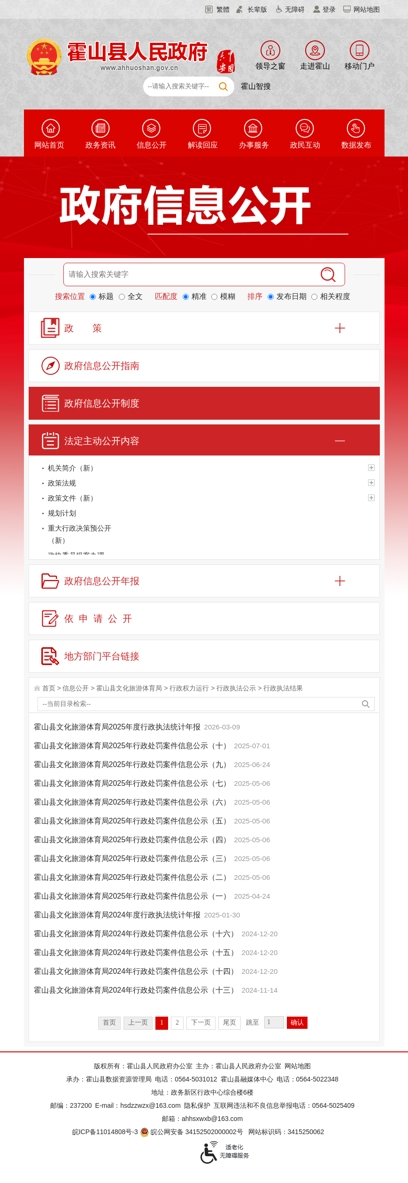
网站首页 (49, 145)
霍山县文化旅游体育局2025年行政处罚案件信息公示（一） (133, 896)
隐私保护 (197, 1105)
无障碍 (295, 9)
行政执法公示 (236, 688)
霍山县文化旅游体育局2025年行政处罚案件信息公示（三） (133, 858)
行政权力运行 (189, 688)
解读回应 (203, 145)
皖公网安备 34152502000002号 (192, 1132)
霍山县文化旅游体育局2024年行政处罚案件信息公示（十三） (137, 990)
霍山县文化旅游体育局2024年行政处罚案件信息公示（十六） (137, 934)
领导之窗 (270, 66)
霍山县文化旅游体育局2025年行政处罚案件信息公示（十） (133, 746)
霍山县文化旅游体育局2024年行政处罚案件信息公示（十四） (137, 971)
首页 (48, 688)
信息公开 (152, 145)
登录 (329, 9)
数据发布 (356, 145)
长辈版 (257, 9)
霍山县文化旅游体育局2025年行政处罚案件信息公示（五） (133, 821)
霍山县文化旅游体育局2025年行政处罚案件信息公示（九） (133, 764)
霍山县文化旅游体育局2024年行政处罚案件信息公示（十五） (137, 952)
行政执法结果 (283, 688)
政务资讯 (100, 145)
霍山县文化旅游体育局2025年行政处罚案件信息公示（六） (133, 802)
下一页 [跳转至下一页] (201, 1022)
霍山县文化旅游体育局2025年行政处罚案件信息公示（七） (133, 783)
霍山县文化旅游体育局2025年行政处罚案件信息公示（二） (133, 877)
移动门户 (360, 66)
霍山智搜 (256, 86)
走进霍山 (315, 66)
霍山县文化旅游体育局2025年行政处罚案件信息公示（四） (133, 840)
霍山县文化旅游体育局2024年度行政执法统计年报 (118, 915)
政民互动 (305, 145)
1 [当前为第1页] (161, 1022)
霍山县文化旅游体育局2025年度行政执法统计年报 (118, 727)
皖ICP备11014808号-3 (105, 1132)
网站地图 (367, 9)
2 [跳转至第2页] (177, 1022)
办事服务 (254, 145)
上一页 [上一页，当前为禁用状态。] (138, 1022)
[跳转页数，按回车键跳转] (274, 1022)
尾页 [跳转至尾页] (229, 1022)
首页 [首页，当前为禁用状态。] (109, 1022)
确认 (297, 1022)
